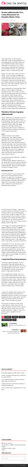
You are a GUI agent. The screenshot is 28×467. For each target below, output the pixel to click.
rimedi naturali (7, 319)
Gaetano (14, 20)
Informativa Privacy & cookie (8, 448)
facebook (7, 317)
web (14, 319)
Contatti (3, 446)
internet (22, 317)
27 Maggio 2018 (6, 20)
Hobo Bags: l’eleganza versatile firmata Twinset (12, 373)
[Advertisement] (14, 47)
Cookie (3, 450)
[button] (26, 8)
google (15, 317)
